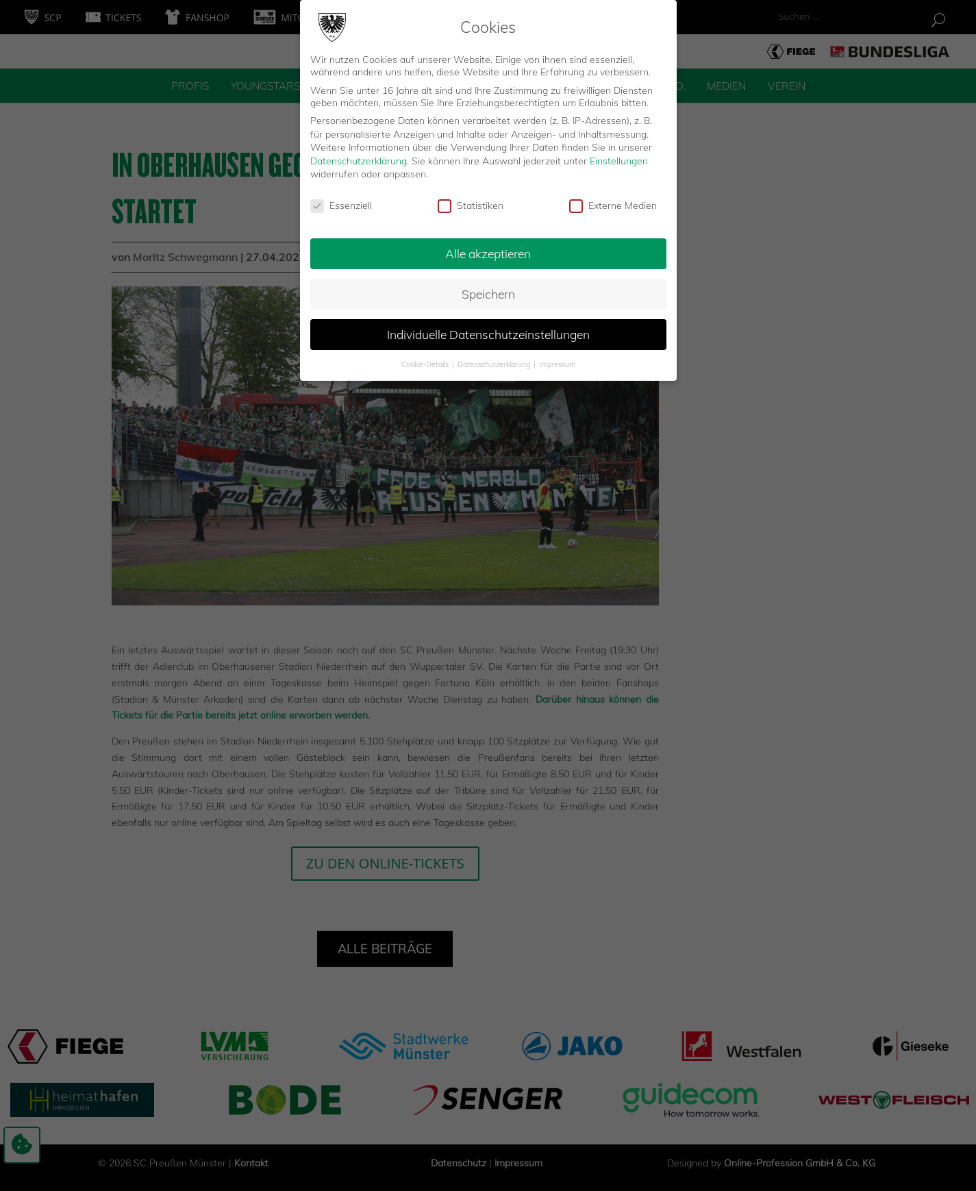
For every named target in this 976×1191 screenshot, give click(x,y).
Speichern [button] (488, 288)
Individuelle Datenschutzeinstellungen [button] (488, 328)
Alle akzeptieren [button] (488, 247)
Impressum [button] (557, 359)
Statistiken (470, 201)
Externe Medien (613, 201)
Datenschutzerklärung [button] (495, 359)
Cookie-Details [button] (426, 359)
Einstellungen (619, 155)
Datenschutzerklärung (358, 155)
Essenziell (341, 201)
